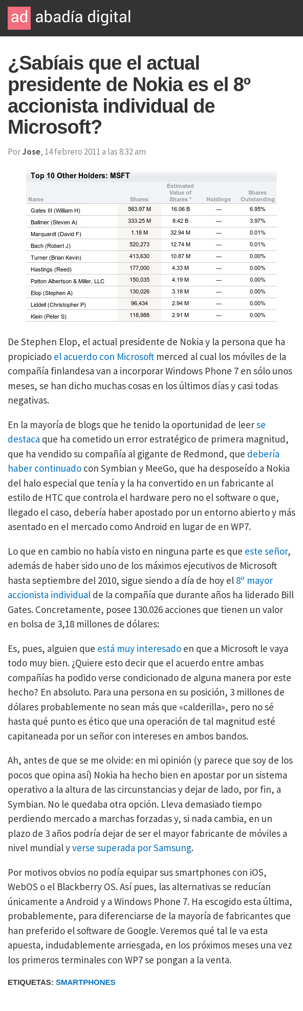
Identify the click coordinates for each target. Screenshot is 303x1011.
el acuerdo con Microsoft (104, 356)
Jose (31, 151)
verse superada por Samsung (131, 847)
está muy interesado (139, 648)
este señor (266, 551)
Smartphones (86, 982)
